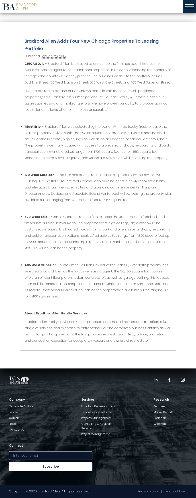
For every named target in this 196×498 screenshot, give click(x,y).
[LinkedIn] (155, 379)
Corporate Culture (21, 406)
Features (159, 406)
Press (12, 424)
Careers (14, 418)
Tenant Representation (96, 412)
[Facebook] (169, 379)
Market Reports (164, 412)
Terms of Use (174, 491)
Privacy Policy (148, 491)
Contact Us (16, 429)
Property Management (96, 418)
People (13, 412)
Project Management (95, 434)
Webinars (160, 424)
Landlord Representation (98, 406)
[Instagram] (182, 379)
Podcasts (160, 418)
